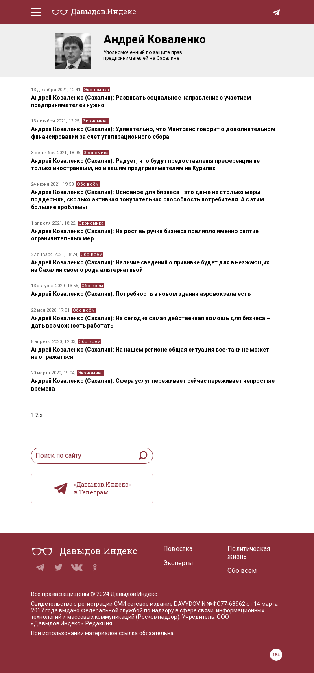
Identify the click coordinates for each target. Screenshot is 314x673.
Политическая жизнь (248, 552)
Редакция (98, 623)
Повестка (177, 549)
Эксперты (178, 563)
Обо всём (88, 184)
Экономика (96, 89)
